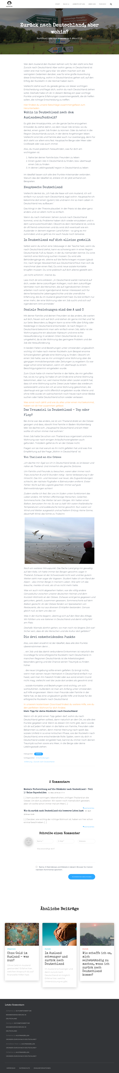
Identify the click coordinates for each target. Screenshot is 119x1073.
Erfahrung (28, 762)
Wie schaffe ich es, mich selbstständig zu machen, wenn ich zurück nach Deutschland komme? (97, 964)
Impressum (11, 1068)
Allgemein (11, 949)
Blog (66, 4)
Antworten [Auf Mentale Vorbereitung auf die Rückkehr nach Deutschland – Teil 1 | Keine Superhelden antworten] (88, 808)
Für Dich (102, 4)
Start (57, 4)
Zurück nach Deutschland (43, 762)
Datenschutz (24, 1068)
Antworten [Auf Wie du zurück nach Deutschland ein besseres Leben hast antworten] (88, 827)
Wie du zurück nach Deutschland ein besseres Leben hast (54, 811)
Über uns (92, 4)
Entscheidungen (42, 758)
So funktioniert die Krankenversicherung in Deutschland (18, 1014)
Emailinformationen (42, 1068)
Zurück (38, 754)
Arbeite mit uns (79, 4)
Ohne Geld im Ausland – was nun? (18, 957)
